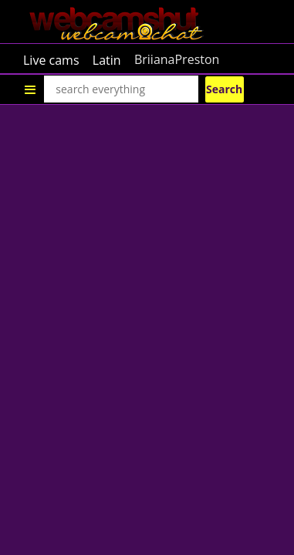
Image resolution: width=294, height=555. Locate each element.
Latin (107, 59)
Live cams (51, 59)
